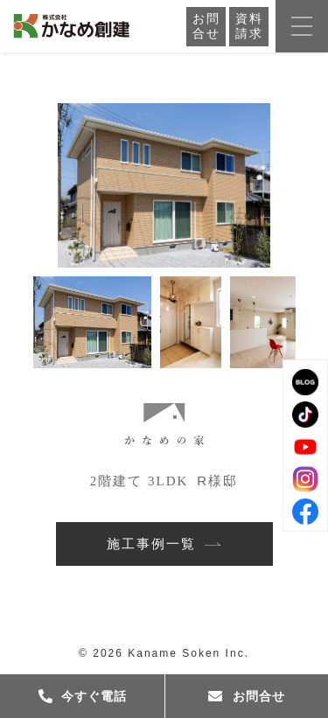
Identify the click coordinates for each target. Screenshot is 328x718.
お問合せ (206, 26)
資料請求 (249, 26)
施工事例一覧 (164, 543)
